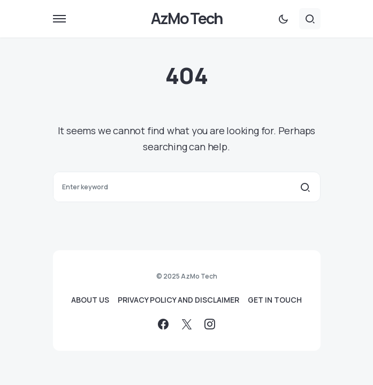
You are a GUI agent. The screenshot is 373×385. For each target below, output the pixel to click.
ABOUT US (90, 300)
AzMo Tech (186, 18)
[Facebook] (163, 324)
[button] (59, 19)
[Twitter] (186, 324)
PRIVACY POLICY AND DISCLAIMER (178, 300)
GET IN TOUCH (275, 300)
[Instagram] (209, 324)
